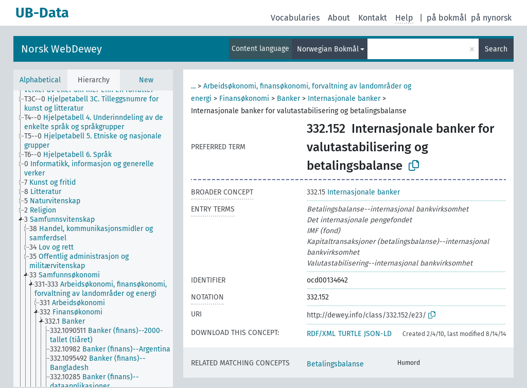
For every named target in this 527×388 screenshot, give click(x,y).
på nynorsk (491, 18)
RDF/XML (321, 333)
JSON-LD (378, 333)
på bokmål (447, 18)
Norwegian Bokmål (328, 49)
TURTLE (349, 333)
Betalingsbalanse (335, 364)
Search (496, 49)
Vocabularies (295, 18)
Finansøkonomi (244, 98)
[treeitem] (103, 104)
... (193, 86)
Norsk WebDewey (61, 49)
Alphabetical (40, 80)
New (146, 80)
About (339, 18)
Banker (288, 98)
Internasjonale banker (344, 98)
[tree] (93, 239)
